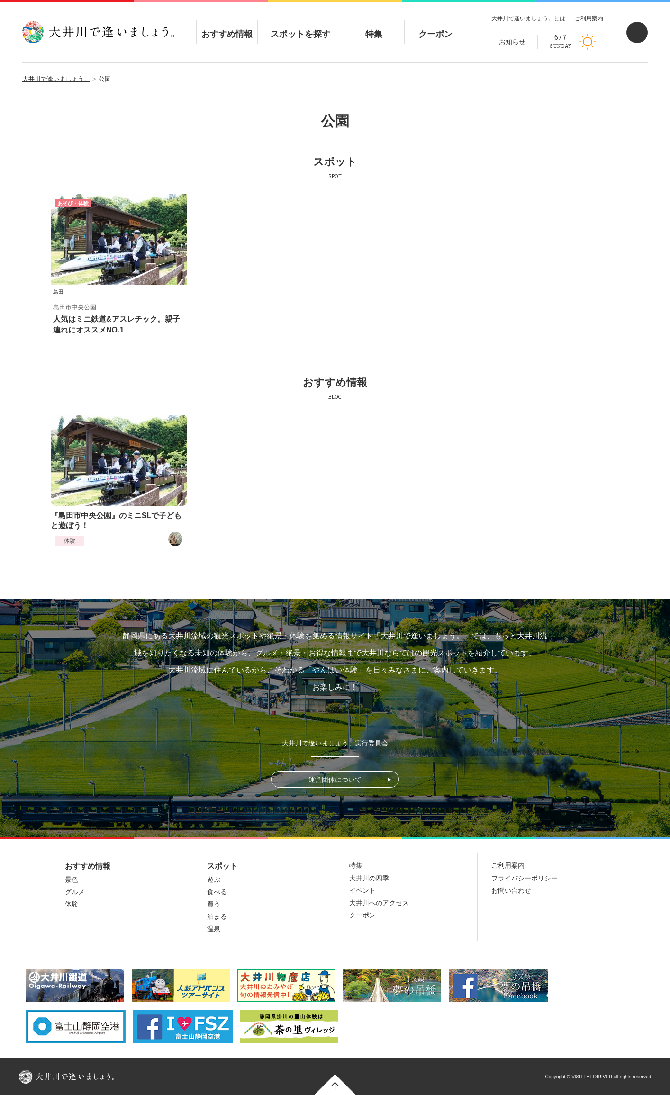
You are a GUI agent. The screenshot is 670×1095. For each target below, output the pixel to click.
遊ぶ (213, 879)
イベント (362, 890)
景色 (71, 879)
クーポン (435, 26)
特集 (373, 26)
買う (213, 904)
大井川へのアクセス (379, 903)
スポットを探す (300, 26)
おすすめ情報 (227, 26)
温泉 (213, 929)
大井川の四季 (369, 878)
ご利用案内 (589, 18)
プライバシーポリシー (524, 878)
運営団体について (335, 779)
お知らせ (512, 41)
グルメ (75, 892)
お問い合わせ (511, 890)
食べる (217, 892)
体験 (69, 541)
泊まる (217, 916)
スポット (222, 866)
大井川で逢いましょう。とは (528, 18)
